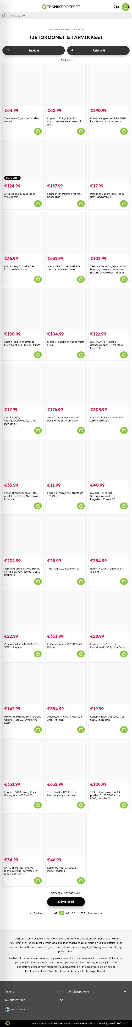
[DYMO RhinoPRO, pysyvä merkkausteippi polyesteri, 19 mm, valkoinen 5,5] (23, 834)
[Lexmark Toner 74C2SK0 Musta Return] (66, 611)
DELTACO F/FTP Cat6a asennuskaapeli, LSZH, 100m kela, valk (107, 345)
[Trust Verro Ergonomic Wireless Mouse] (23, 85)
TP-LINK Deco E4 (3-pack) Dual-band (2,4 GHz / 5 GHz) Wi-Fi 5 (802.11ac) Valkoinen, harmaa (109, 269)
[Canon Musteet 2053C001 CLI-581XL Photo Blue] (109, 683)
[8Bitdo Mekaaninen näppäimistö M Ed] (66, 309)
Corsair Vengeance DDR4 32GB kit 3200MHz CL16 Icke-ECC (108, 120)
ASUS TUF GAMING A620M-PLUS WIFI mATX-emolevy (63, 419)
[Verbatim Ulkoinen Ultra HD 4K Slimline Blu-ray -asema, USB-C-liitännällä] (23, 535)
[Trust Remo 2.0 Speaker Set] (66, 535)
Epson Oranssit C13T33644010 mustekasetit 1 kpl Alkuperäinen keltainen (22, 496)
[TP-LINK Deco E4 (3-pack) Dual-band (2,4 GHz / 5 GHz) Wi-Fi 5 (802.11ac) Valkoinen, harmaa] (109, 233)
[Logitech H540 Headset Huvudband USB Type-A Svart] (109, 611)
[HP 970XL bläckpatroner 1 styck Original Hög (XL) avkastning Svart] (23, 683)
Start (49, 29)
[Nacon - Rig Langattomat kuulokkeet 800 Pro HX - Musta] (23, 309)
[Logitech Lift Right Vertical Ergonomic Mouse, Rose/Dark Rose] (66, 85)
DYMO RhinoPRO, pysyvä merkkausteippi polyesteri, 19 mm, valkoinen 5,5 (21, 871)
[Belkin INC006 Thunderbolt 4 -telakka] (109, 535)
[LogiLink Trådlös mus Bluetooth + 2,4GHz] (66, 460)
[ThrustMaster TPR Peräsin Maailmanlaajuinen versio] (66, 759)
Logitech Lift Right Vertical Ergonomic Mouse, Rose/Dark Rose (64, 121)
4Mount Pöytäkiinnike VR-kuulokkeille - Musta (19, 268)
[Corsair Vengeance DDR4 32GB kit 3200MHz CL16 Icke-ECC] (109, 85)
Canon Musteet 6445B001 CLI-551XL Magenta (21, 646)
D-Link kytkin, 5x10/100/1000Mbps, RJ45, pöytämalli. (20, 420)
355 (83, 913)
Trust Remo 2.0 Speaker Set (63, 568)
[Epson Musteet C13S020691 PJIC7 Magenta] (66, 834)
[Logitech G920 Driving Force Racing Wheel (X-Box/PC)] (23, 759)
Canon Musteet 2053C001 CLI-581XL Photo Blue (107, 718)
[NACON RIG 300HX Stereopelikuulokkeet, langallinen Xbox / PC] (109, 460)
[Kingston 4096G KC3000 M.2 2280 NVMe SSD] (109, 384)
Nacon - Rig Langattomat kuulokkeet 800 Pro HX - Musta (22, 343)
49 (67, 913)
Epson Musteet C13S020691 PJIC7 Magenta (62, 869)
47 (55, 913)
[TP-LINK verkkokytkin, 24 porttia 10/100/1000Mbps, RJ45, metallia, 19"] (109, 759)
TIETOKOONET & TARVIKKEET (69, 29)
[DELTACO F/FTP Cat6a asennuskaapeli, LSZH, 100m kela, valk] (109, 309)
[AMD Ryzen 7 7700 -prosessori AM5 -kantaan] (66, 683)
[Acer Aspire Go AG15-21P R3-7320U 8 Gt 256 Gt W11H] (66, 233)
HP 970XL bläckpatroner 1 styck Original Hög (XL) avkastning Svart (22, 719)
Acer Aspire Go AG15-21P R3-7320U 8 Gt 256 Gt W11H (63, 268)
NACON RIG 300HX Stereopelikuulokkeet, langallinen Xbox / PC (102, 496)
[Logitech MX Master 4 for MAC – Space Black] (66, 161)
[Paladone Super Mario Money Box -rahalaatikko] (109, 161)
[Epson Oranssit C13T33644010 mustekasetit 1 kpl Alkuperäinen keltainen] (23, 460)
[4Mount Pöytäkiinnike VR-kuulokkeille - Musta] (23, 233)
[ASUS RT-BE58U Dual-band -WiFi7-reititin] (23, 161)
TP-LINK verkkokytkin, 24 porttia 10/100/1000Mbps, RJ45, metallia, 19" (105, 795)
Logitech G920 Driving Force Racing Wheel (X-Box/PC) (20, 794)
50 (73, 913)
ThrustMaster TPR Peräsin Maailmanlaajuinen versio (61, 794)
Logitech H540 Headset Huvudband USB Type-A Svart (107, 646)
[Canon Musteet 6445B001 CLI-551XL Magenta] (23, 611)
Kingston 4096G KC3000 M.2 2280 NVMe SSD (106, 419)
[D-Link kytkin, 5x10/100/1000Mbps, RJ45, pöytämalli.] (23, 384)
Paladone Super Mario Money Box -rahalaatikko (107, 195)
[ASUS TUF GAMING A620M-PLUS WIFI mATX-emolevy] (66, 384)
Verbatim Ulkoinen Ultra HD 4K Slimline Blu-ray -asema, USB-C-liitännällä (22, 571)
